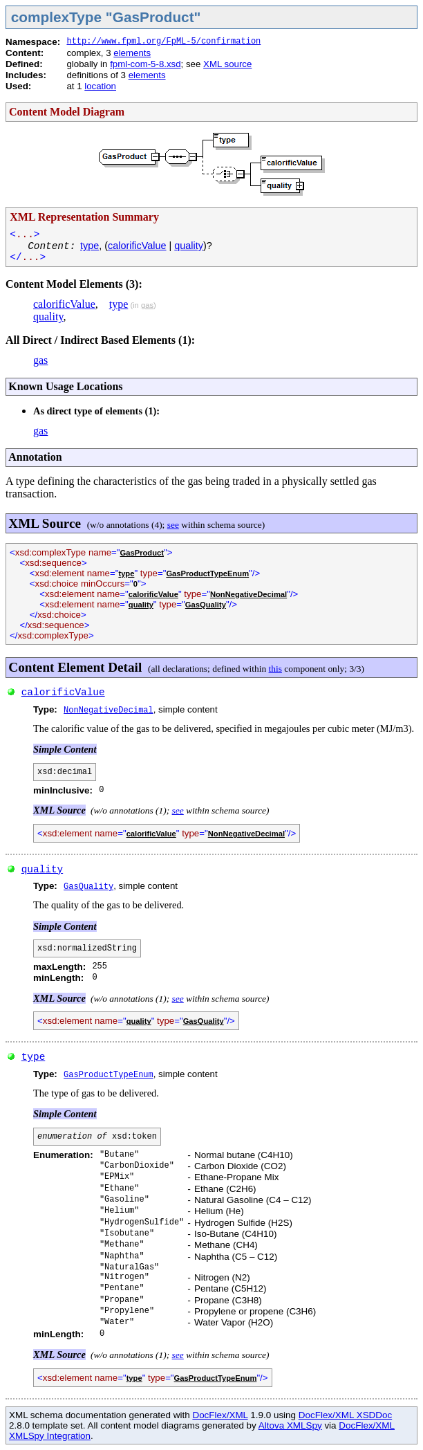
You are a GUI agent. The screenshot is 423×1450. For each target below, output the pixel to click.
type (89, 245)
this (275, 668)
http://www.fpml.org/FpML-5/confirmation (163, 41)
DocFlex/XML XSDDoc (345, 1415)
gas (147, 305)
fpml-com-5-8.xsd (145, 64)
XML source (227, 64)
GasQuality (205, 604)
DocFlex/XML (219, 1415)
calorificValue (137, 245)
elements (132, 53)
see (173, 525)
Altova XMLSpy (290, 1425)
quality (188, 245)
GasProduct (142, 553)
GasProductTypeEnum (207, 573)
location (100, 86)
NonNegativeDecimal (248, 594)
